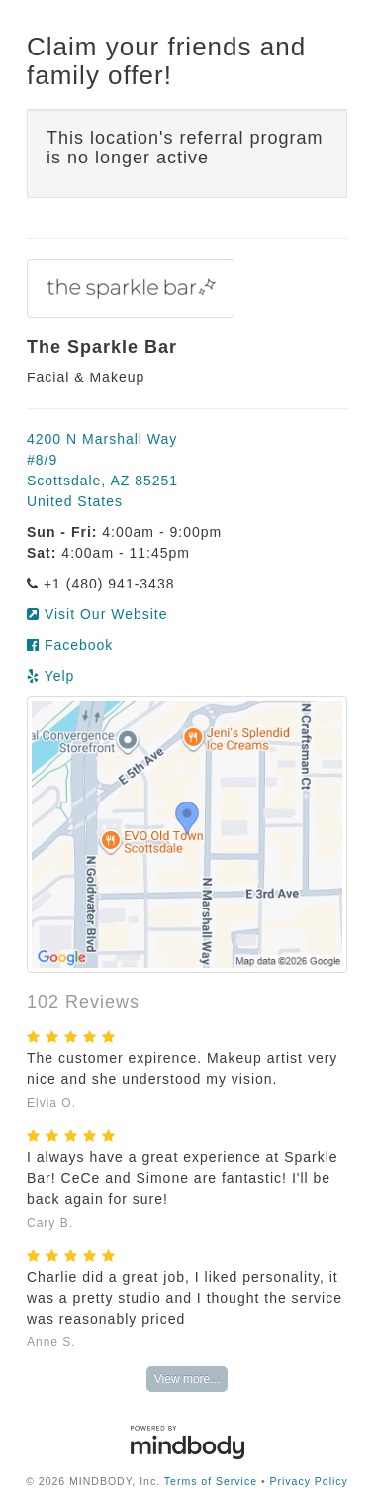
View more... (187, 1379)
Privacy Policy (309, 1481)
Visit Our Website (97, 614)
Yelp (50, 676)
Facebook (70, 645)
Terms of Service (210, 1481)
